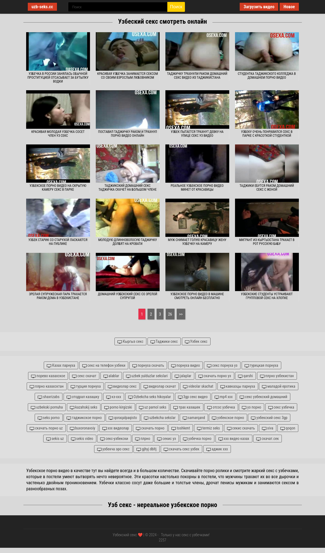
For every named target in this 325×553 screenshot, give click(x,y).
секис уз (166, 438)
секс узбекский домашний (263, 397)
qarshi (245, 376)
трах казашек (186, 407)
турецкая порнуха (261, 365)
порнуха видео (185, 365)
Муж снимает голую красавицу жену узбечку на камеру (197, 242)
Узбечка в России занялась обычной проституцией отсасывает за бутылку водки (58, 77)
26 (170, 314)
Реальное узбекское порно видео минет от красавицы (197, 187)
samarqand (194, 417)
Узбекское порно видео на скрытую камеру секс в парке (57, 187)
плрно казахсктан (47, 386)
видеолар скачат (160, 386)
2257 (162, 540)
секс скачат (84, 376)
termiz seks (208, 428)
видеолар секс (122, 386)
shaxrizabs (48, 397)
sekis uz (55, 438)
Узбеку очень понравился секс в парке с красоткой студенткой (267, 134)
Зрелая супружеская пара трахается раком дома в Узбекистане (58, 296)
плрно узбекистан (277, 376)
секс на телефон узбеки (103, 365)
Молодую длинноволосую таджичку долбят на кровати (127, 242)
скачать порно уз (214, 376)
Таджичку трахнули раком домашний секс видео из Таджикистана (197, 76)
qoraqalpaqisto (123, 417)
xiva (267, 428)
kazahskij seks (83, 407)
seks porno (49, 417)
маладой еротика (278, 386)
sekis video (82, 438)
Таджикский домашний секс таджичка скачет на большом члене (128, 187)
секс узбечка (281, 407)
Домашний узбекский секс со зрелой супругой (127, 296)
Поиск (176, 6)
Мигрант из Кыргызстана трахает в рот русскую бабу (266, 242)
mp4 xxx (224, 397)
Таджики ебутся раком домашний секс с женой (267, 187)
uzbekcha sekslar (160, 417)
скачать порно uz (46, 428)
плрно (142, 438)
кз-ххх (113, 397)
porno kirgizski (118, 407)
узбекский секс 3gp (269, 417)
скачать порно (150, 428)
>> (181, 314)
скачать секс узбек (182, 449)
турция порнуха (86, 386)
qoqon (287, 428)
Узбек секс (196, 341)
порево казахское (48, 376)
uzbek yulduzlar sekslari (147, 376)
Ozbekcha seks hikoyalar (149, 397)
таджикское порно (84, 417)
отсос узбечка (221, 407)
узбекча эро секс (113, 449)
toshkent (180, 428)
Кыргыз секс (130, 341)
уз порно (251, 407)
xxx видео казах (234, 438)
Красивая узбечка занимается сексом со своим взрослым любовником (127, 76)
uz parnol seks (152, 407)
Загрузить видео (259, 6)
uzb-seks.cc (42, 6)
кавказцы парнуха (237, 386)
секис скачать (241, 428)
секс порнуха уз (222, 365)
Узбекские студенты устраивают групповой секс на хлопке (267, 296)
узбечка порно (197, 438)
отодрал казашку (83, 397)
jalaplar (183, 376)
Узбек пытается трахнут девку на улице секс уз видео (197, 134)
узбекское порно (228, 417)
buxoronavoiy (82, 428)
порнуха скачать (148, 365)
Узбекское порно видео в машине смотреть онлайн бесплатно (197, 296)
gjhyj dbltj (146, 449)
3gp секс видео (193, 397)
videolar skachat (198, 386)
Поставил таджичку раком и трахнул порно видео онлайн (127, 134)
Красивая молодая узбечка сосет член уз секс (58, 134)
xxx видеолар (115, 428)
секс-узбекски (114, 438)
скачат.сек (267, 438)
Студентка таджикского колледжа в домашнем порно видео (267, 76)
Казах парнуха (61, 365)
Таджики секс (164, 341)
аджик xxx (217, 449)
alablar (111, 376)
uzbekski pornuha (47, 407)
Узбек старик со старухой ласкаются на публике (57, 242)
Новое (289, 6)
